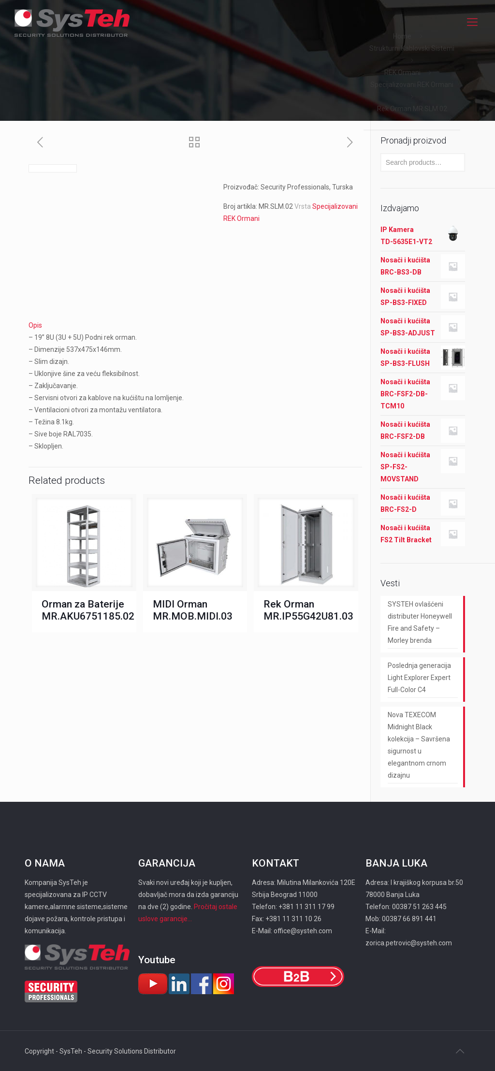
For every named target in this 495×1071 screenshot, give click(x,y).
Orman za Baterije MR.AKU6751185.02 (88, 610)
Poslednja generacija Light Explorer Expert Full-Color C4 (419, 678)
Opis (35, 325)
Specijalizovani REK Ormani (411, 84)
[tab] (195, 325)
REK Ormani (402, 72)
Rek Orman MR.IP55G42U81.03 (308, 610)
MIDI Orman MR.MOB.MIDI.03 (193, 610)
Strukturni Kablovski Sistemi (411, 48)
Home (402, 36)
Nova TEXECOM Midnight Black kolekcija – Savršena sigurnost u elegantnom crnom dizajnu (419, 745)
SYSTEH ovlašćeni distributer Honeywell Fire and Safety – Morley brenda (420, 622)
